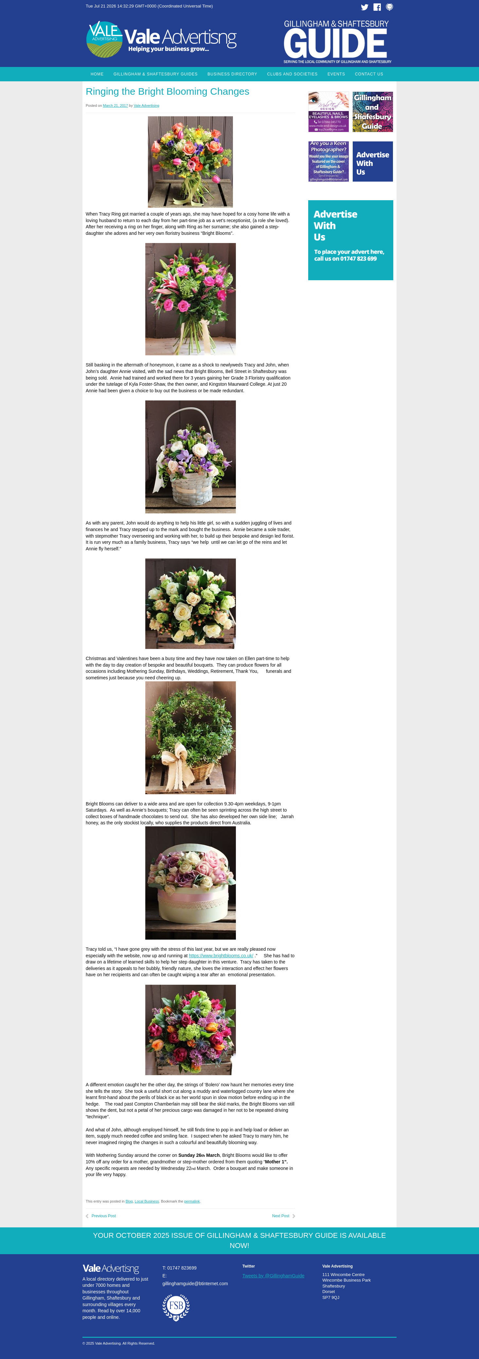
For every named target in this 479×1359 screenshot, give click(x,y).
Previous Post (104, 1216)
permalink (192, 1201)
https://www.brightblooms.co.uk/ (221, 955)
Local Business (147, 1201)
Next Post (280, 1216)
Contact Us (369, 74)
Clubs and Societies (292, 74)
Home (97, 74)
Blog (129, 1201)
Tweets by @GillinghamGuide (273, 1275)
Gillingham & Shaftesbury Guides (156, 74)
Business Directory (232, 74)
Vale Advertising (146, 105)
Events (336, 74)
